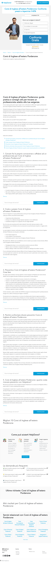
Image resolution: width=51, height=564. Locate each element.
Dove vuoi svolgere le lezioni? (31, 20)
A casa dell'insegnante (30, 32)
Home (4, 52)
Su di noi (17, 551)
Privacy (43, 551)
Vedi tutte (25, 539)
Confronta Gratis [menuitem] (35, 39)
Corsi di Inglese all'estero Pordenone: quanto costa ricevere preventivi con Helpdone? (25, 148)
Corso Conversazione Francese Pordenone (19, 523)
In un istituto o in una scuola (31, 26)
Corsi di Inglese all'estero (18, 52)
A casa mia (27, 29)
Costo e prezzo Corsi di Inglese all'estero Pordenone (18, 142)
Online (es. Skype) (29, 23)
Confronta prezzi (40, 202)
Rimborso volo (32, 551)
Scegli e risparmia (43, 439)
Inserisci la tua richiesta (11, 440)
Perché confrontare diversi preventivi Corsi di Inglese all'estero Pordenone (23, 146)
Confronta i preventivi (26, 440)
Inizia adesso (25, 456)
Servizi (9, 52)
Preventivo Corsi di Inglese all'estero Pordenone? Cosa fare (19, 144)
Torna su (5, 196)
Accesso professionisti (43, 2)
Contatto (17, 554)
